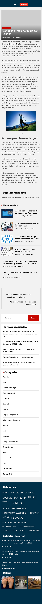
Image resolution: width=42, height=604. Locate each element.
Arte (4, 382)
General (5, 409)
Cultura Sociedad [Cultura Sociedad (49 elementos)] (14, 497)
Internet (5, 425)
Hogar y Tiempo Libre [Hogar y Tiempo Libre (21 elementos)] (14, 508)
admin (16, 216)
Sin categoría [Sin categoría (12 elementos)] (18, 530)
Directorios (6, 404)
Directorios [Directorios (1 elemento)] (5, 501)
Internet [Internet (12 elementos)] (34, 513)
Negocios (6, 436)
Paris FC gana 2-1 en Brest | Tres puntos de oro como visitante (19, 350)
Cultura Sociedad (9, 393)
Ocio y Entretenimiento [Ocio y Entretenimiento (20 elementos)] (15, 522)
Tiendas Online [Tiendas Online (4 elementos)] (33, 530)
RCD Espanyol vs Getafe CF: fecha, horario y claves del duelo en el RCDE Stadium (20, 343)
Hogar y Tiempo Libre (10, 415)
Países (5, 452)
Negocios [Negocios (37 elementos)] (17, 517)
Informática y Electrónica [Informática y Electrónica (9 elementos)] (14, 513)
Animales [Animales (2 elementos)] (5, 492)
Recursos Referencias (10, 458)
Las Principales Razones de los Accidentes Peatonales (26, 212)
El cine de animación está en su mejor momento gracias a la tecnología (19, 364)
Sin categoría (6, 27)
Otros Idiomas (8, 447)
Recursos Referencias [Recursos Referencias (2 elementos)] (27, 526)
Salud (5, 463)
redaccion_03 (18, 229)
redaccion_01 (6, 37)
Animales (6, 377)
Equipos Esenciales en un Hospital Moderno (18, 357)
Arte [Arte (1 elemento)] (12, 492)
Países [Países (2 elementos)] (15, 526)
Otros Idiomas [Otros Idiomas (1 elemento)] (6, 526)
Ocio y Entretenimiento (10, 442)
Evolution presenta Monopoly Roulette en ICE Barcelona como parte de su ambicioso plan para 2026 (20, 334)
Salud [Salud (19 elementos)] (5, 530)
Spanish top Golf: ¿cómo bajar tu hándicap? (25, 250)
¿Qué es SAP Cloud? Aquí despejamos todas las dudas (27, 237)
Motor (5, 431)
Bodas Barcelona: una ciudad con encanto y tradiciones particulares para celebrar (20, 262)
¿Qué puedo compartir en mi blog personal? (27, 225)
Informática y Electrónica (11, 420)
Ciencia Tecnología (9, 388)
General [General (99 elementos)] (18, 503)
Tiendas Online (8, 474)
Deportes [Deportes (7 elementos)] (32, 497)
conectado (18, 197)
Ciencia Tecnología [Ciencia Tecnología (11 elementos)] (25, 493)
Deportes (6, 398)
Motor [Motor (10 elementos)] (5, 517)
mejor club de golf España (12, 44)
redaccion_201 (19, 241)
